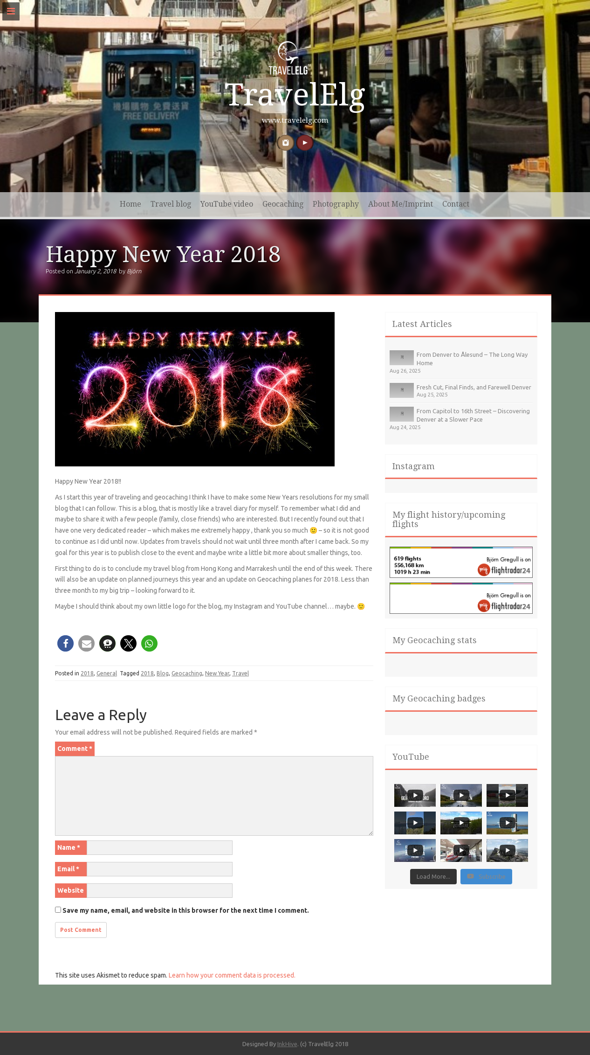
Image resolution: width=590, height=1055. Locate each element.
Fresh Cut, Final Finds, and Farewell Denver (474, 387)
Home (130, 204)
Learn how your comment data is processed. (232, 975)
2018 (87, 673)
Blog (163, 673)
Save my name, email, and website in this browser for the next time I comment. (185, 910)
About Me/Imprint (400, 204)
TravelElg (295, 95)
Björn (134, 271)
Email (68, 869)
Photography (336, 204)
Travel (240, 673)
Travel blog (171, 204)
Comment (74, 748)
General (106, 673)
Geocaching (282, 204)
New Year (217, 673)
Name (68, 847)
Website (70, 890)
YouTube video (226, 204)
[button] (65, 643)
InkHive (287, 1044)
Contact (455, 204)
